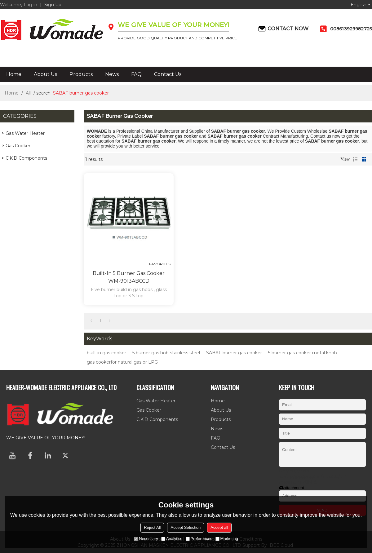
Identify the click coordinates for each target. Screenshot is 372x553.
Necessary (146, 538)
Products (81, 74)
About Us (45, 74)
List (355, 159)
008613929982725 (351, 29)
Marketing (226, 538)
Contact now (288, 29)
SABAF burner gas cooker (234, 353)
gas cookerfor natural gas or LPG (122, 362)
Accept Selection (185, 527)
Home (13, 74)
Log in (30, 4)
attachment (291, 487)
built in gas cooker (106, 353)
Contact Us (167, 74)
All (28, 93)
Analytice (172, 538)
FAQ (136, 74)
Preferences (199, 538)
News (112, 74)
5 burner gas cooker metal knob (302, 353)
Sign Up (52, 4)
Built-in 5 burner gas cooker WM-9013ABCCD (129, 277)
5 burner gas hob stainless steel (166, 353)
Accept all (219, 527)
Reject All (152, 527)
